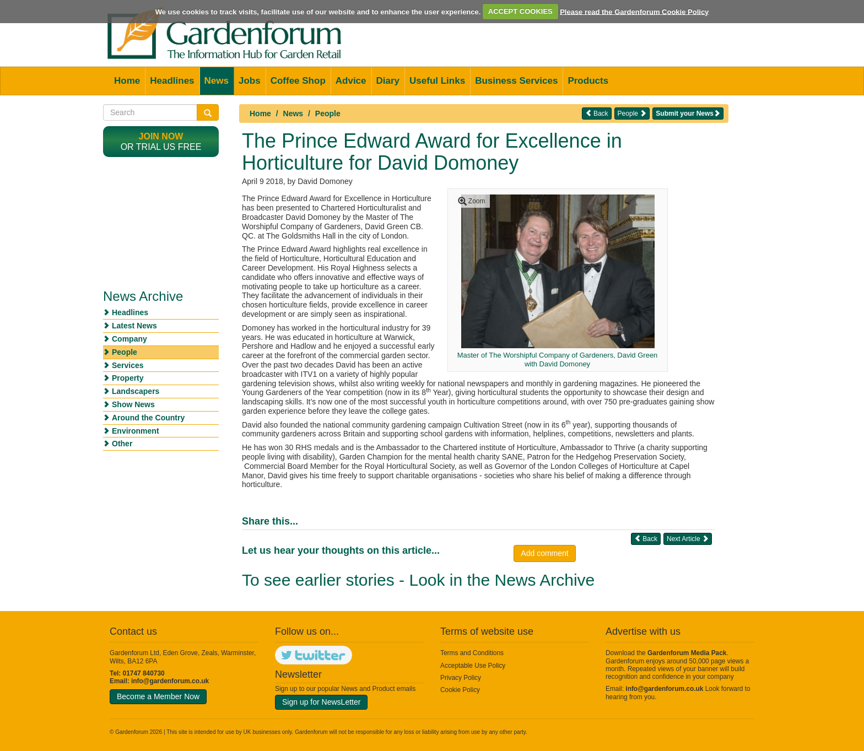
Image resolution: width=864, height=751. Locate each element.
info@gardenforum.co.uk (170, 681)
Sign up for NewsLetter (321, 702)
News (216, 80)
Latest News (134, 325)
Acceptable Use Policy (472, 665)
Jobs (250, 80)
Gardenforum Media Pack (686, 653)
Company (129, 338)
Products (588, 80)
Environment (135, 430)
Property (128, 378)
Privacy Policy (460, 678)
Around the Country (148, 417)
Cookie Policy (460, 690)
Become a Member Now (158, 696)
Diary (388, 80)
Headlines (172, 80)
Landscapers (135, 391)
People (328, 113)
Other (122, 443)
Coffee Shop (298, 80)
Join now (161, 136)
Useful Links (437, 80)
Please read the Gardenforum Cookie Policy (634, 11)
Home (127, 80)
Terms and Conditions (472, 653)
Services (128, 365)
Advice (351, 80)
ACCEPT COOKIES (520, 11)
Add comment (544, 553)
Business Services (516, 80)
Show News (133, 404)
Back (596, 113)
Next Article (688, 538)
